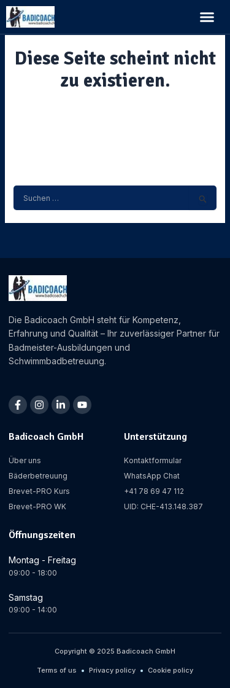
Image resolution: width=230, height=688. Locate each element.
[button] (207, 17)
